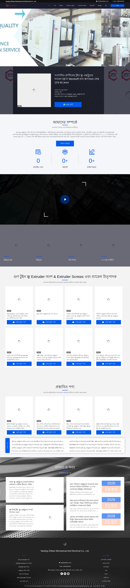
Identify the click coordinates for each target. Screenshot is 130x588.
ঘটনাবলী (92, 5)
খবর (106, 570)
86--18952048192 (118, 1)
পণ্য (55, 5)
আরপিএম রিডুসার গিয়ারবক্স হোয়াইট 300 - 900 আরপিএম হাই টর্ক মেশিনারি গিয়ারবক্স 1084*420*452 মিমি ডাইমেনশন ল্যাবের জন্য (95, 442)
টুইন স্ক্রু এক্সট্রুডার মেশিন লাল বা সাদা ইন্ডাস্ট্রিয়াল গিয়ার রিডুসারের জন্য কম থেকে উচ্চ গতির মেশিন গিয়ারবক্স (38, 442)
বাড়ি (49, 5)
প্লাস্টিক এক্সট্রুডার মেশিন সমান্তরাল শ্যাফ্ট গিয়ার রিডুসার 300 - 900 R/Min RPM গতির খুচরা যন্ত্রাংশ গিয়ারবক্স (38, 448)
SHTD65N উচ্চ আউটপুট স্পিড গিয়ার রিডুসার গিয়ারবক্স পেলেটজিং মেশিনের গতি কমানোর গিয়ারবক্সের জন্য (95, 445)
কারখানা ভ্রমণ (106, 563)
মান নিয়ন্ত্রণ (106, 567)
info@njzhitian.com (102, 1)
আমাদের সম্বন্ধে (70, 5)
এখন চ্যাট (68, 105)
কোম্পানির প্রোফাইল (106, 559)
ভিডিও (61, 5)
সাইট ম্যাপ (106, 577)
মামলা (106, 574)
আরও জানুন (65, 143)
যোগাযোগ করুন (82, 5)
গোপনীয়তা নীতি (106, 581)
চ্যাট (117, 5)
